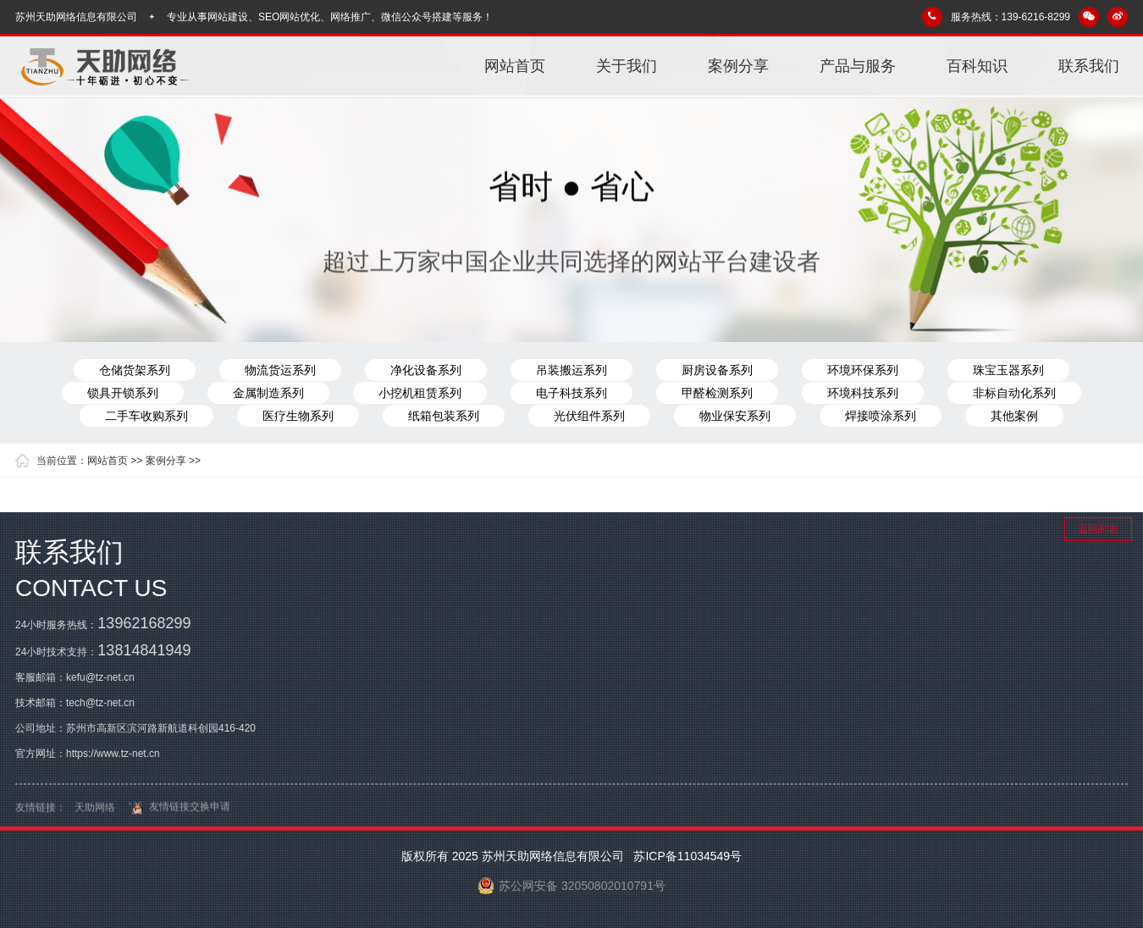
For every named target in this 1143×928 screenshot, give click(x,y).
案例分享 (738, 66)
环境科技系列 (862, 393)
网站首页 (514, 66)
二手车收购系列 (146, 416)
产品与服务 (858, 66)
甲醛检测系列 (717, 393)
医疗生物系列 (298, 416)
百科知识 (977, 66)
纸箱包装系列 (443, 416)
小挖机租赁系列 (419, 393)
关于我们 (626, 66)
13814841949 (143, 650)
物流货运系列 (280, 370)
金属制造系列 (268, 393)
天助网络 (95, 811)
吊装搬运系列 (571, 370)
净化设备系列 (425, 370)
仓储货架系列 (134, 370)
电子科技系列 (571, 393)
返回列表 (1098, 529)
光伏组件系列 (589, 416)
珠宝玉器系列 (1008, 370)
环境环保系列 (862, 370)
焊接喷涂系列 (880, 416)
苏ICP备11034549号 (687, 856)
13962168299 (143, 623)
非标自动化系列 (1014, 393)
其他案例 (1014, 416)
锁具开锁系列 (122, 393)
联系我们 (1088, 66)
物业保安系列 (734, 416)
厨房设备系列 (717, 370)
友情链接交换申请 (177, 810)
